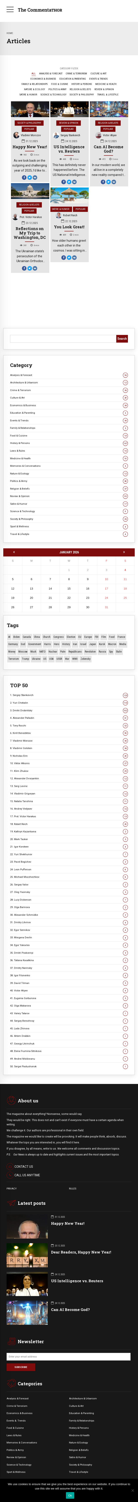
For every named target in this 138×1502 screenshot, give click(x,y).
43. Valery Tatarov (69, 1013)
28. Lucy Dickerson (69, 899)
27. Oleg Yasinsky (69, 892)
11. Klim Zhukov (69, 771)
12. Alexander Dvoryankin (69, 778)
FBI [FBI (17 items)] (96, 636)
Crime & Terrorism (69, 390)
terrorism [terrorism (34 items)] (13, 658)
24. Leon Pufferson (69, 869)
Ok (70, 1495)
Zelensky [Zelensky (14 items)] (85, 658)
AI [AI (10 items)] (9, 636)
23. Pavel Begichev (69, 862)
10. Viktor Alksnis (69, 763)
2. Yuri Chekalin (69, 703)
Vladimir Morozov (27, 135)
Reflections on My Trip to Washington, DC (30, 233)
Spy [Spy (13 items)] (111, 651)
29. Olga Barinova (69, 907)
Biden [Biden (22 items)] (16, 636)
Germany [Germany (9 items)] (13, 644)
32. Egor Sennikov (69, 930)
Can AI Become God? (108, 149)
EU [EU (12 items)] (79, 636)
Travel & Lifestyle (69, 534)
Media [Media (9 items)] (122, 644)
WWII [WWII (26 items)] (75, 658)
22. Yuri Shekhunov (69, 854)
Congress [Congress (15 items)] (58, 636)
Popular (29, 129)
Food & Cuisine (69, 435)
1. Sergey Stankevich (69, 695)
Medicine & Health (69, 458)
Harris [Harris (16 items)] (47, 644)
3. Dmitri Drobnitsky (69, 710)
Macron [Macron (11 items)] (112, 644)
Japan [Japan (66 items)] (92, 644)
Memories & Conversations (69, 466)
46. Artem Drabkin (69, 1036)
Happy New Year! (29, 146)
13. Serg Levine (69, 786)
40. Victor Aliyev (69, 990)
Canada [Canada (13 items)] (27, 636)
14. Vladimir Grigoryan (69, 793)
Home (10, 33)
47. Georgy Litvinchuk (69, 1043)
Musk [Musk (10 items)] (33, 651)
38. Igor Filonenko (69, 975)
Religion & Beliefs (108, 123)
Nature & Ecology (69, 473)
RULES (72, 1188)
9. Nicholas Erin (69, 756)
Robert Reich (67, 215)
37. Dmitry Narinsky (69, 968)
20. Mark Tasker (69, 839)
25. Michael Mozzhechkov (69, 877)
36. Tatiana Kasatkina (69, 960)
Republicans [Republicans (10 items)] (75, 651)
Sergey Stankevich (66, 135)
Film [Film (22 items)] (103, 636)
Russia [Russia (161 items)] (102, 651)
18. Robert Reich (69, 824)
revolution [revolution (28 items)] (90, 651)
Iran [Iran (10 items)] (75, 644)
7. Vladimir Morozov (69, 740)
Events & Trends (69, 420)
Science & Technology (69, 511)
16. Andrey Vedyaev (69, 808)
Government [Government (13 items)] (34, 644)
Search (122, 338)
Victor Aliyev (106, 135)
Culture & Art (69, 397)
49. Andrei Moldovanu (69, 1058)
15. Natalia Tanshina (69, 801)
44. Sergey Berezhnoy (69, 1021)
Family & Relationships (69, 428)
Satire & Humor (60, 209)
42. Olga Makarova (69, 1005)
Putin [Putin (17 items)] (62, 651)
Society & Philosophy (29, 123)
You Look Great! (69, 226)
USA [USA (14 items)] (51, 658)
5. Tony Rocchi (69, 725)
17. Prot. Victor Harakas (69, 816)
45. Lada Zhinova (69, 1028)
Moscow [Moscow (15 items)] (22, 651)
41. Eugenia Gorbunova (69, 998)
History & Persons (69, 443)
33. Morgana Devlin (69, 937)
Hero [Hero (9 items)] (56, 644)
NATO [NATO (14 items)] (42, 651)
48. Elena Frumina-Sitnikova (69, 1051)
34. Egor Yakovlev (69, 945)
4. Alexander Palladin (69, 718)
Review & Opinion (68, 123)
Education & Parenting (69, 413)
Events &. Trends (16, 1420)
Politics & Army (69, 481)
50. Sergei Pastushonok (69, 1066)
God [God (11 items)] (23, 644)
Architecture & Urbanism (69, 382)
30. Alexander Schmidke (69, 915)
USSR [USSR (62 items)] (59, 658)
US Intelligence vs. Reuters (69, 149)
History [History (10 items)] (66, 644)
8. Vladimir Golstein (69, 748)
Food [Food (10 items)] (112, 636)
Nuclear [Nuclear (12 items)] (53, 651)
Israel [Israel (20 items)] (83, 644)
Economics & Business (69, 405)
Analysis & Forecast (69, 375)
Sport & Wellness (69, 526)
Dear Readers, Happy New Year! (81, 1252)
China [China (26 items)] (37, 636)
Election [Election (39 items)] (71, 636)
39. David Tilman (69, 983)
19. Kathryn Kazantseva (69, 831)
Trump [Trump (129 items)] (25, 658)
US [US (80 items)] (44, 658)
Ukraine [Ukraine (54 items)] (36, 658)
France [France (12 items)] (121, 636)
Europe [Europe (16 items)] (88, 636)
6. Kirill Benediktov (69, 733)
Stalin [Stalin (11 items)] (119, 651)
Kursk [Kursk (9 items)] (102, 644)
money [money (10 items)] (11, 651)
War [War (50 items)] (67, 658)
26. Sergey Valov (69, 884)
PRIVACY (12, 1188)
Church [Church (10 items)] (46, 636)
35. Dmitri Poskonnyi (69, 953)
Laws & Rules (69, 450)
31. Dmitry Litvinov (69, 922)
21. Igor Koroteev (69, 846)
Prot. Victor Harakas (27, 217)
